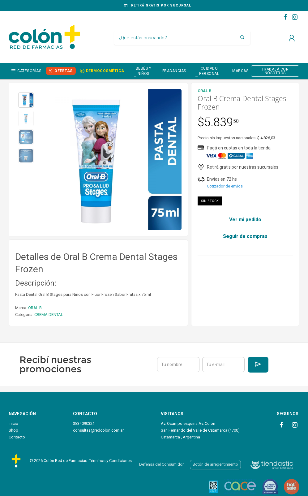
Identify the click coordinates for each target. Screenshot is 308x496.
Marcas (240, 71)
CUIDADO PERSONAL (209, 71)
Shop (13, 430)
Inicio (13, 423)
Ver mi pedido (245, 219)
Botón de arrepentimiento (215, 464)
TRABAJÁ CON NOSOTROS (275, 71)
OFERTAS (63, 71)
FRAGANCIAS (174, 71)
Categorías (29, 71)
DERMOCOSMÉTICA (105, 71)
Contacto (17, 437)
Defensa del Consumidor (161, 464)
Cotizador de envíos (225, 186)
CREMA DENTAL (48, 314)
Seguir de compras (245, 236)
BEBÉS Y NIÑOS (144, 71)
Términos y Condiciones (110, 460)
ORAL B (35, 307)
